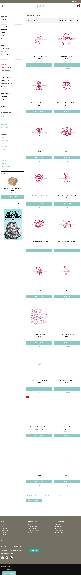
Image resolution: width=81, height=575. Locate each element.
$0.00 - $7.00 (4, 116)
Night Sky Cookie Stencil (67, 426)
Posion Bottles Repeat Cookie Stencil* (39, 426)
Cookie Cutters (5, 29)
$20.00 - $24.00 (4, 127)
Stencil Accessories (5, 70)
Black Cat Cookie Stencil (39, 473)
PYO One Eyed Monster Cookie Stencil (39, 195)
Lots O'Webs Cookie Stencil (39, 334)
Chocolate (4, 96)
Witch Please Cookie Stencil (66, 380)
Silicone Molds (4, 51)
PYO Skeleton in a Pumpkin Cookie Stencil (39, 149)
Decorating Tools (10, 11)
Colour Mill (3, 160)
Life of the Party (4, 152)
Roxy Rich (3, 157)
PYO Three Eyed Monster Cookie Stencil (66, 102)
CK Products (4, 146)
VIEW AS (30, 20)
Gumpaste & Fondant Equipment (9, 54)
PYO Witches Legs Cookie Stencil (39, 102)
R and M (3, 137)
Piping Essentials (5, 42)
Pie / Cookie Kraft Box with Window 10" (13, 188)
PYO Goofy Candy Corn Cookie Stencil (67, 241)
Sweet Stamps (4, 86)
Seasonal (3, 19)
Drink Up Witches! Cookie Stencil (39, 380)
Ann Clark (3, 149)
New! (2, 23)
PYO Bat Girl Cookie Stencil (66, 288)
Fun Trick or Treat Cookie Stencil (66, 334)
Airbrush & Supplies (5, 38)
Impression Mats (5, 80)
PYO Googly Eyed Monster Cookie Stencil (39, 241)
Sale (2, 103)
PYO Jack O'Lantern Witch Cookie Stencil (66, 195)
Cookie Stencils (25, 11)
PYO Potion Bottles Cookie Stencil (67, 149)
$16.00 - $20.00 (4, 124)
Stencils (18, 11)
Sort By (61, 20)
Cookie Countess (5, 140)
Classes (3, 106)
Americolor (3, 155)
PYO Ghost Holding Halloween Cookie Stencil (39, 288)
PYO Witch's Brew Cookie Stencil (66, 56)
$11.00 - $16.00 (4, 122)
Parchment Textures (6, 77)
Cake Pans (3, 45)
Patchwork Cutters (5, 74)
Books (2, 35)
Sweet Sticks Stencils (6, 67)
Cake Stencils (4, 61)
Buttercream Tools (5, 90)
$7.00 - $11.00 (4, 119)
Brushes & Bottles (5, 93)
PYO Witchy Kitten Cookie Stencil (39, 56)
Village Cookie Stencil (67, 473)
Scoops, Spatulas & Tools (7, 83)
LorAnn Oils (4, 163)
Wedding (3, 99)
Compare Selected (34, 500)
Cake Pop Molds (5, 48)
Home (2, 11)
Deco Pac (3, 143)
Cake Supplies (5, 26)
